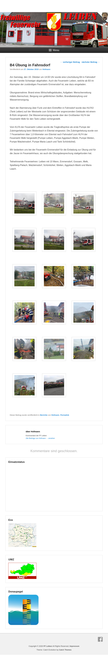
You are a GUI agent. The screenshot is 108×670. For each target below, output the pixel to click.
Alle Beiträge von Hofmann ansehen (40, 454)
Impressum (74, 661)
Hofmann (46, 69)
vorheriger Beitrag (70, 62)
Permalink (64, 430)
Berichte (43, 430)
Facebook (100, 654)
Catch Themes (65, 665)
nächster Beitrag (91, 62)
